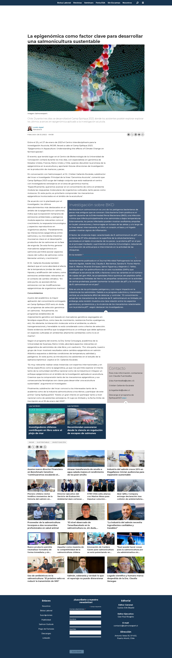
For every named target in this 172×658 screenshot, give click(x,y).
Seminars (88, 3)
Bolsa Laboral (64, 3)
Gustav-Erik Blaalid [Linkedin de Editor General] (125, 608)
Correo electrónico (78, 609)
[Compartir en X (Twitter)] (132, 134)
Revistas (77, 3)
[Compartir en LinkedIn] (135, 134)
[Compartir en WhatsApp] (142, 134)
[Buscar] (137, 2)
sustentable (43, 442)
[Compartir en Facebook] (128, 134)
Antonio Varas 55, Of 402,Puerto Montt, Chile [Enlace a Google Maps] (126, 637)
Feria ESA (100, 3)
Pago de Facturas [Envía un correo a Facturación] (46, 629)
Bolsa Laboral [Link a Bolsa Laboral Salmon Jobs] (46, 610)
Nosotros (127, 3)
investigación (59, 442)
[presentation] (86, 642)
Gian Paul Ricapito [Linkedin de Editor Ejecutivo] (126, 617)
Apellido (73, 629)
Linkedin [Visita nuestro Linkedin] (46, 638)
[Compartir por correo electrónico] (139, 134)
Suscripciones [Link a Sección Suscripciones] (46, 615)
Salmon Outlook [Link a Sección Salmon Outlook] (46, 624)
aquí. (124, 398)
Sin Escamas (114, 3)
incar (31, 442)
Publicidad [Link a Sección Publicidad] (46, 620)
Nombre (73, 619)
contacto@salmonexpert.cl (126, 626)
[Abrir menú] (142, 2)
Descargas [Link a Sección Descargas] (46, 633)
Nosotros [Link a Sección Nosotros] (46, 606)
